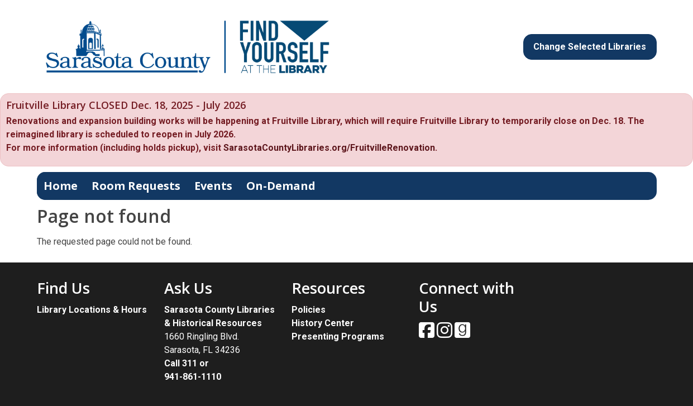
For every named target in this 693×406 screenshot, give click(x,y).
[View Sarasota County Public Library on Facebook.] (428, 333)
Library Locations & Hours (92, 309)
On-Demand (281, 185)
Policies (308, 309)
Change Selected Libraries (589, 46)
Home (61, 185)
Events (213, 185)
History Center (322, 323)
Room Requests (136, 185)
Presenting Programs (337, 336)
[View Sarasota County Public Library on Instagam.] (446, 333)
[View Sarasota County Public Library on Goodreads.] (462, 333)
